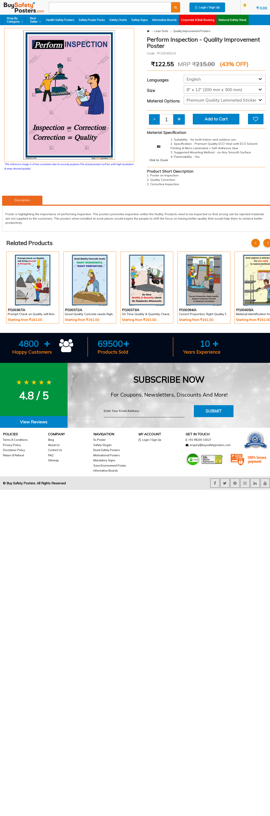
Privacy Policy (12, 445)
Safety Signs (139, 20)
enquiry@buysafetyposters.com (210, 445)
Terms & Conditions (15, 439)
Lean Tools (161, 31)
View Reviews (33, 421)
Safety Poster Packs (92, 20)
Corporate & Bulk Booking (197, 20)
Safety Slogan (102, 445)
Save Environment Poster (109, 465)
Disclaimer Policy (14, 450)
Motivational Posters (106, 455)
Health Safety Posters (60, 20)
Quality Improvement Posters (191, 31)
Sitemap (53, 460)
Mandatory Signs (104, 460)
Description (22, 200)
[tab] (34, 422)
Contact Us (55, 450)
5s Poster (99, 439)
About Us (54, 445)
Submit (214, 411)
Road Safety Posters (106, 450)
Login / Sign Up (207, 7)
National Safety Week (233, 20)
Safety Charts (118, 20)
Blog (51, 439)
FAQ (50, 455)
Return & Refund (13, 455)
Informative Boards (164, 20)
